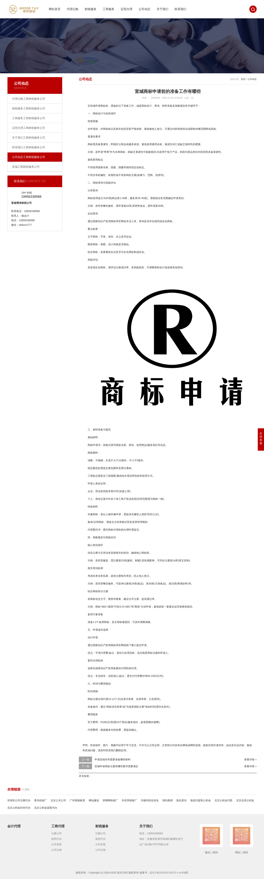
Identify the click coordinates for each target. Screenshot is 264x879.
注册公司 (56, 833)
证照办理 (126, 9)
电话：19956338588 (151, 833)
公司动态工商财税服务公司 (28, 157)
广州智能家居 (77, 800)
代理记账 (72, 9)
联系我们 (180, 9)
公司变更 (56, 844)
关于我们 (162, 9)
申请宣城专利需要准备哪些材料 (113, 759)
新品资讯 (181, 800)
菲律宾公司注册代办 (18, 800)
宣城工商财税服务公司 (26, 166)
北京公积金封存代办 (18, 807)
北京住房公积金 (245, 800)
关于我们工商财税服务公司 (28, 137)
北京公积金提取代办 (45, 807)
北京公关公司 (58, 800)
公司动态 (144, 9)
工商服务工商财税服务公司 (28, 118)
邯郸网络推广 (110, 800)
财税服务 (90, 9)
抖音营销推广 (129, 800)
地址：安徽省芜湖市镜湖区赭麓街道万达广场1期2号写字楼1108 (161, 841)
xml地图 (183, 872)
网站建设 (94, 800)
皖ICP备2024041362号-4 (164, 872)
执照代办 (56, 838)
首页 (243, 79)
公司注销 (56, 849)
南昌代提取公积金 (200, 800)
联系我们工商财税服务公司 (28, 147)
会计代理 (14, 826)
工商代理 (58, 826)
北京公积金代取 (223, 800)
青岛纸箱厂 (40, 800)
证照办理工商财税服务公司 (28, 127)
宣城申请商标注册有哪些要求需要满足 (116, 766)
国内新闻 (167, 800)
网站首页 (54, 9)
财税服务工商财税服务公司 (28, 108)
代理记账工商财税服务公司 (28, 98)
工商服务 (108, 9)
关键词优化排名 (150, 800)
